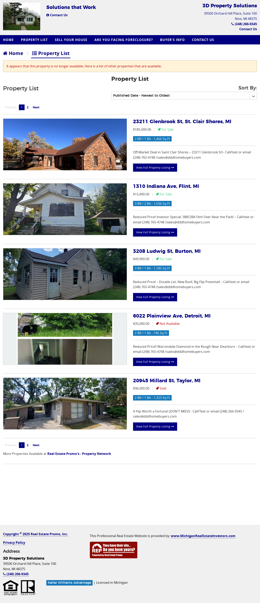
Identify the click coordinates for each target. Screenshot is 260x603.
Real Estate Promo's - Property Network (79, 453)
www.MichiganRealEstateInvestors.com (203, 536)
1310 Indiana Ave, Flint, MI (166, 186)
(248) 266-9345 (244, 24)
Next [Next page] (37, 107)
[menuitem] (9, 39)
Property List (34, 40)
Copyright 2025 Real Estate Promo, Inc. (35, 534)
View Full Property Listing (155, 167)
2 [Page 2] (27, 107)
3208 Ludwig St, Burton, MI (167, 251)
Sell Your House (71, 40)
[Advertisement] (130, 496)
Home (8, 40)
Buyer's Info (172, 40)
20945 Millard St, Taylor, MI (166, 380)
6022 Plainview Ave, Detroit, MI (172, 316)
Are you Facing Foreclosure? (123, 40)
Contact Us (57, 15)
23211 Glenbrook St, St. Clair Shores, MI (182, 121)
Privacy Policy (14, 542)
